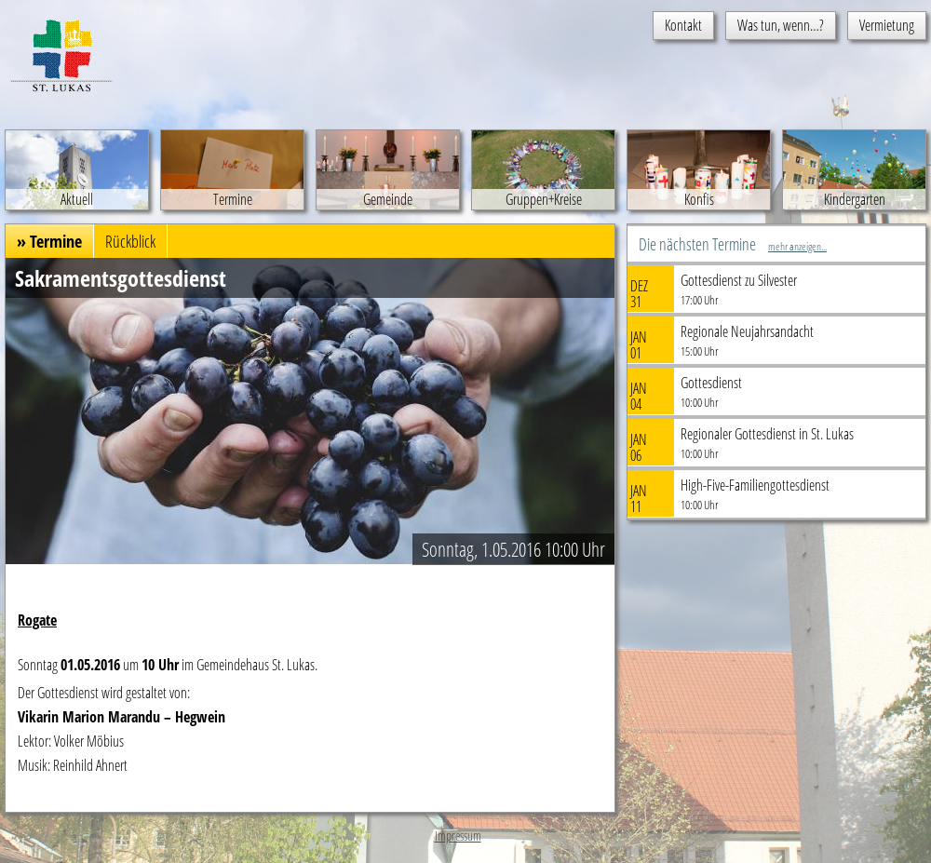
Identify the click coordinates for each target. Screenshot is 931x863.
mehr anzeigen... (797, 246)
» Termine (49, 241)
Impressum (458, 835)
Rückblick (130, 241)
